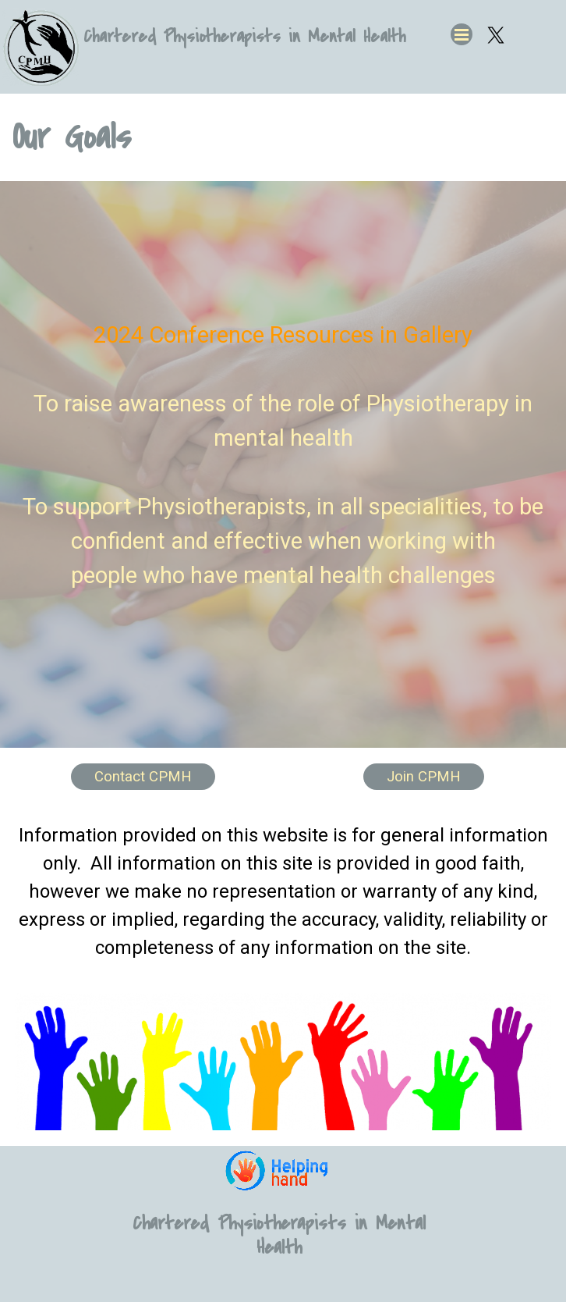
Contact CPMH (143, 776)
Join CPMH (424, 776)
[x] (496, 35)
